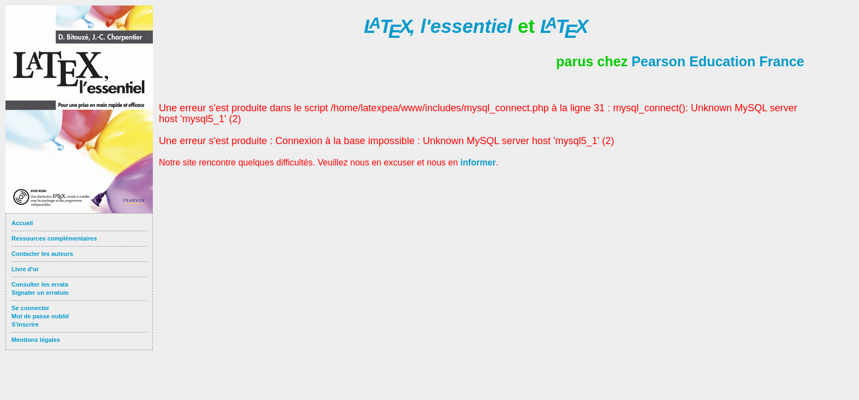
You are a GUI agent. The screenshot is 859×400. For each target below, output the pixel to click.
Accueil (22, 223)
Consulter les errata (40, 284)
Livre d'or (25, 269)
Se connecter (30, 308)
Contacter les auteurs (42, 253)
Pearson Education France (718, 61)
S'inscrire (25, 324)
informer (478, 162)
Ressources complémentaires (54, 238)
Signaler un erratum (40, 292)
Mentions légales (36, 339)
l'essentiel (438, 26)
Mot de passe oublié (40, 316)
